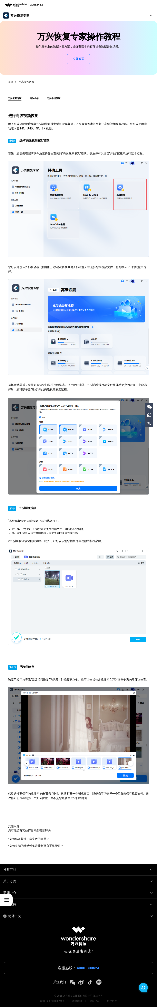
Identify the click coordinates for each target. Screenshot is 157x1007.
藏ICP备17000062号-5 (52, 1001)
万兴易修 (34, 98)
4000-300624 (88, 968)
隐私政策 (94, 1001)
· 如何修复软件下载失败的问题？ (28, 839)
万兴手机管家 (53, 98)
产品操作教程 (26, 81)
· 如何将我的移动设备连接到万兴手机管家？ (35, 846)
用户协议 (112, 1001)
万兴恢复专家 (14, 98)
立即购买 (78, 59)
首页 (10, 81)
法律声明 (77, 1001)
